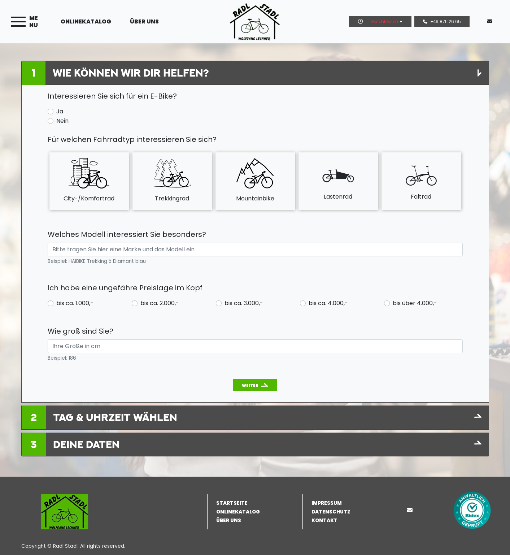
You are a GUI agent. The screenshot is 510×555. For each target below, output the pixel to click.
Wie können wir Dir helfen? (131, 73)
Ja (59, 111)
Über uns (144, 21)
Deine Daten (86, 444)
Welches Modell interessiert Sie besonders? (127, 234)
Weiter (250, 385)
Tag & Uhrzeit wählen (115, 417)
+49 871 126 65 (442, 22)
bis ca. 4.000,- (328, 303)
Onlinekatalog (86, 21)
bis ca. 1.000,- (74, 303)
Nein (62, 121)
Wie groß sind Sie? (80, 331)
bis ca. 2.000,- (159, 303)
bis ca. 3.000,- (244, 303)
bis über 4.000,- (415, 303)
